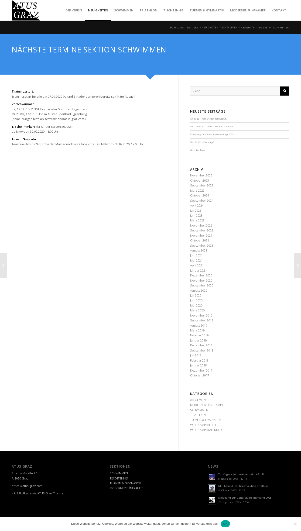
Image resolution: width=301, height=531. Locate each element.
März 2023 (197, 220)
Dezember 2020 (201, 275)
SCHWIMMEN (199, 410)
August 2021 (198, 250)
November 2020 (201, 280)
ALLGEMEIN (198, 400)
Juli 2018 (195, 355)
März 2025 (197, 190)
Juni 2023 (196, 215)
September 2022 (201, 230)
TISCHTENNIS (119, 478)
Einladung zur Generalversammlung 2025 (211, 134)
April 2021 (197, 265)
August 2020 (198, 290)
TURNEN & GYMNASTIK (206, 420)
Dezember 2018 (201, 345)
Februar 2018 (199, 360)
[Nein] (295, 523)
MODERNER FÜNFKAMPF (206, 405)
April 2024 (197, 205)
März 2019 (197, 330)
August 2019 (198, 325)
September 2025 (201, 185)
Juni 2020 (196, 300)
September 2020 (201, 285)
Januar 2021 (198, 270)
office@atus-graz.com (27, 486)
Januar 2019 (198, 340)
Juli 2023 (195, 210)
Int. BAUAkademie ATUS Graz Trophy (37, 493)
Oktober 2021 (199, 240)
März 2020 (197, 310)
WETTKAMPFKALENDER (206, 430)
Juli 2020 (195, 295)
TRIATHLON (198, 415)
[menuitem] (73, 10)
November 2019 (201, 315)
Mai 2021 (196, 260)
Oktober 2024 (199, 195)
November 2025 (201, 175)
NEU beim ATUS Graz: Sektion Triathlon (211, 126)
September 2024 (201, 200)
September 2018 (201, 350)
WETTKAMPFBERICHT (204, 425)
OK (225, 523)
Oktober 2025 (199, 180)
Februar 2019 (199, 335)
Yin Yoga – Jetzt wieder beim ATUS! (208, 118)
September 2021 (201, 245)
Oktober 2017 (199, 375)
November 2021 (201, 235)
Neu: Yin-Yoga (197, 149)
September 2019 (201, 320)
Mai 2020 (196, 305)
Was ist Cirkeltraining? (202, 142)
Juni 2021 (196, 255)
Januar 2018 (198, 365)
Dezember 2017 (201, 370)
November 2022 (201, 225)
